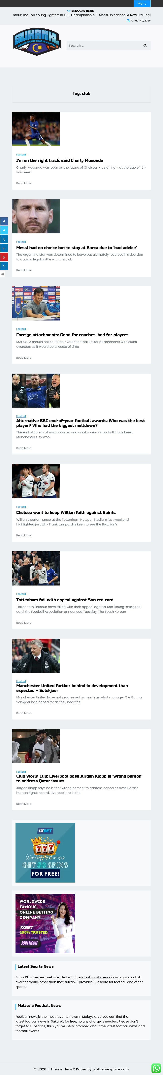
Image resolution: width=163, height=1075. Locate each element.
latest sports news (96, 977)
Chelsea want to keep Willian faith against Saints (66, 512)
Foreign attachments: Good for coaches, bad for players (72, 335)
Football (21, 154)
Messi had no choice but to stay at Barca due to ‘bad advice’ (76, 248)
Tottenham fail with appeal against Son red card (65, 600)
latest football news (31, 1021)
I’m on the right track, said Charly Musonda (59, 160)
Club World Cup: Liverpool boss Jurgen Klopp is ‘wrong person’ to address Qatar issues (79, 779)
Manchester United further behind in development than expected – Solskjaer (72, 688)
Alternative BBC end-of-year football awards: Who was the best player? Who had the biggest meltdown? (80, 423)
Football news (26, 1016)
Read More (23, 183)
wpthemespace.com (111, 1069)
